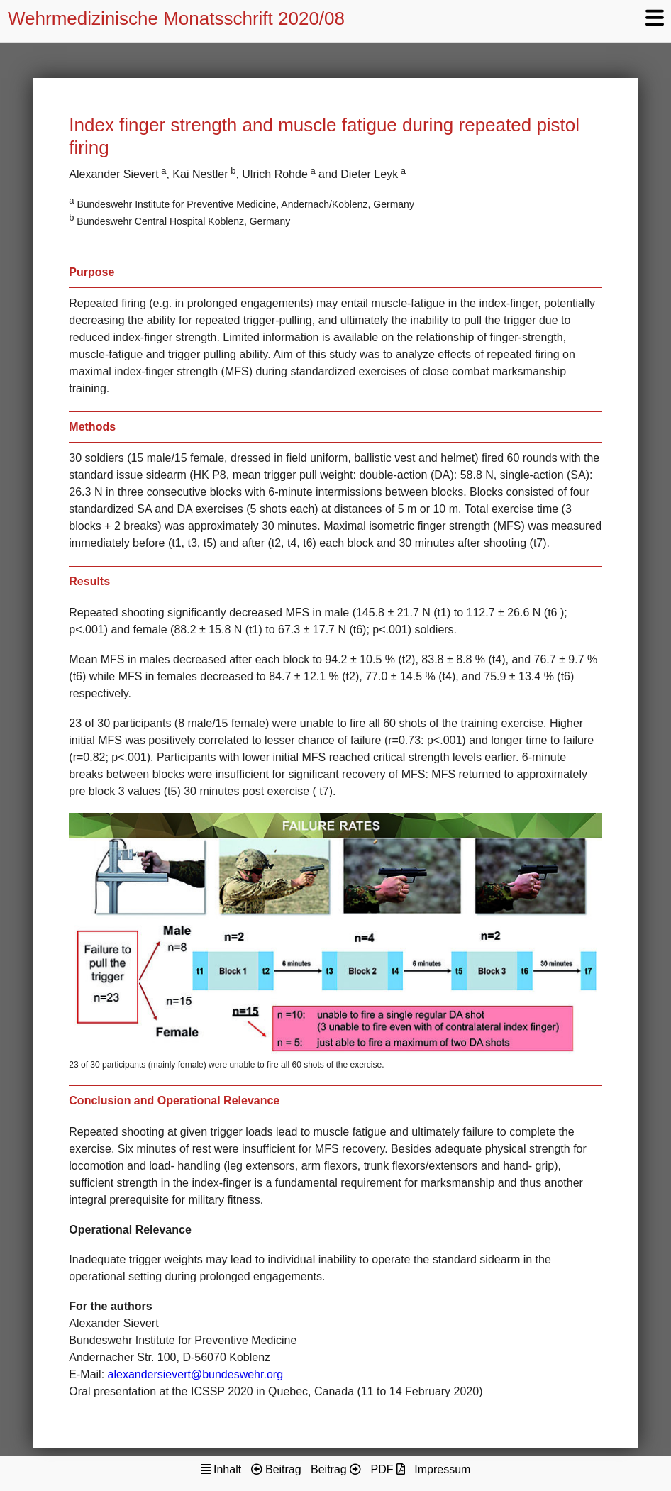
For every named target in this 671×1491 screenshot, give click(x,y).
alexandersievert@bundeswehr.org (196, 1374)
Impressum (442, 1469)
